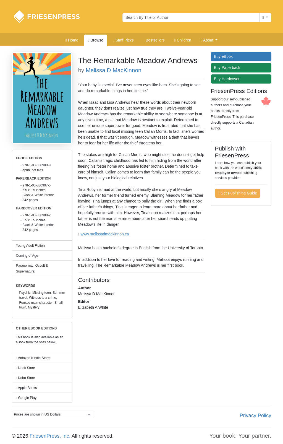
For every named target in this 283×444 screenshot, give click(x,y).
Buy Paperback (228, 67)
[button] (209, 40)
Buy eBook (224, 56)
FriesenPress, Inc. (50, 436)
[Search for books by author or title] (191, 17)
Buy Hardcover (228, 79)
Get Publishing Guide (237, 193)
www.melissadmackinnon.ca (105, 234)
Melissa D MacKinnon (113, 70)
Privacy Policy (255, 415)
